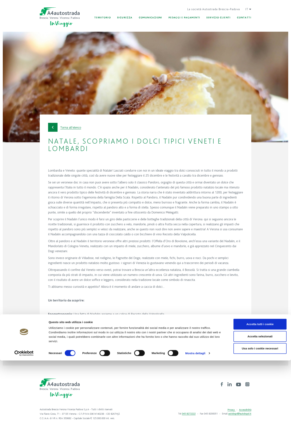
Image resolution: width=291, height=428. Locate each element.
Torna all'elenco (64, 127)
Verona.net (67, 342)
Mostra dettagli (195, 420)
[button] (247, 9)
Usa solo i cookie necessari (260, 415)
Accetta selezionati (259, 403)
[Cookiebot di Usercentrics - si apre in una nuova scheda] (24, 421)
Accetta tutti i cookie (260, 391)
